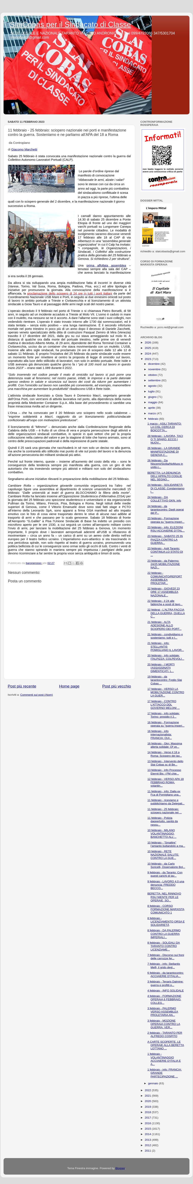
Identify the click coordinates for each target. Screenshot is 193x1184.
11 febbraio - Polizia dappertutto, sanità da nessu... (162, 821)
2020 (148, 1101)
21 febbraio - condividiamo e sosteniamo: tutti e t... (165, 636)
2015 (148, 1128)
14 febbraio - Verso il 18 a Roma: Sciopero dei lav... (164, 754)
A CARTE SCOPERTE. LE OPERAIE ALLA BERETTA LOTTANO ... (165, 1045)
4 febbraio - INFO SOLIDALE (165, 990)
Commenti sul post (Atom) (36, 694)
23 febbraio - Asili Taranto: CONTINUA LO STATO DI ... (165, 552)
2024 (148, 353)
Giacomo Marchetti (24, 149)
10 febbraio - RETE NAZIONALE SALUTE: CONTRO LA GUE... (163, 855)
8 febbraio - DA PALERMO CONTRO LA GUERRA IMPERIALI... (164, 934)
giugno (152, 396)
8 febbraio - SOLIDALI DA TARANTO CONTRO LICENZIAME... (163, 946)
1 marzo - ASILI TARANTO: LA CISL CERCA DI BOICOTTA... (164, 427)
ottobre (153, 374)
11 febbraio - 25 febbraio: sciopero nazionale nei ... (164, 811)
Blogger (120, 1168)
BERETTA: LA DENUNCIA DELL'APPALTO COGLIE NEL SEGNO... (164, 476)
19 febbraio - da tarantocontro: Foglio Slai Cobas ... (164, 680)
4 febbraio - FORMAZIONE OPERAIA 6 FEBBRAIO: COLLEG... (164, 999)
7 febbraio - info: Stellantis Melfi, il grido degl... (163, 965)
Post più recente (22, 686)
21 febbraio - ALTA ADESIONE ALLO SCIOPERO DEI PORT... (164, 625)
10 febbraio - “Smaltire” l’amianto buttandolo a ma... (166, 844)
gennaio (153, 1083)
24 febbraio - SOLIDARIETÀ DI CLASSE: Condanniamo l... (165, 488)
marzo (152, 413)
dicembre (154, 363)
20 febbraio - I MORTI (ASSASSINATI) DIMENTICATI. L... (161, 668)
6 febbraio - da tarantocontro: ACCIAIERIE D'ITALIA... (165, 974)
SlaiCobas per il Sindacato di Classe (70, 24)
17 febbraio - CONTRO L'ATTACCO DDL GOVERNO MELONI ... (163, 704)
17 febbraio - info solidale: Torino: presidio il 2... (163, 715)
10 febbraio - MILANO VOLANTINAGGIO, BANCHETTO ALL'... (161, 833)
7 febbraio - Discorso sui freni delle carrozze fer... (165, 956)
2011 (148, 1150)
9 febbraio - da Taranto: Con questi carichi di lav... (165, 874)
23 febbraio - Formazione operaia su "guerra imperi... (165, 520)
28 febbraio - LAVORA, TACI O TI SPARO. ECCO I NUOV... (165, 439)
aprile (152, 407)
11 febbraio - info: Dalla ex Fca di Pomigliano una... (164, 793)
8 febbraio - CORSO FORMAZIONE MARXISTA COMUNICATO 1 (165, 909)
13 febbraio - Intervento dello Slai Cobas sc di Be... (165, 763)
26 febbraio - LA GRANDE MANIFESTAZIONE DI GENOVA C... (163, 451)
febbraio (153, 418)
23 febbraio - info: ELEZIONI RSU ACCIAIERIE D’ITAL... (166, 529)
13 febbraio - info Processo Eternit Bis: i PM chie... (164, 771)
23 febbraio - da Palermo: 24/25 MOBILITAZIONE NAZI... (163, 564)
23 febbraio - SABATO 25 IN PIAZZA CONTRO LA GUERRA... (165, 539)
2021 (148, 1095)
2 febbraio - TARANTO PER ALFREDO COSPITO (164, 1034)
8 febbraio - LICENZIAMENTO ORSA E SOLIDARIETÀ (166, 921)
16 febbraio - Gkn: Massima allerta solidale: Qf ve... (164, 745)
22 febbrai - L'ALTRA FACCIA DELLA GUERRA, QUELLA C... (166, 613)
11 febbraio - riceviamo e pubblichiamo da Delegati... (166, 802)
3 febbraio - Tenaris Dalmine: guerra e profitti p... (165, 983)
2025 (148, 348)
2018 (148, 1112)
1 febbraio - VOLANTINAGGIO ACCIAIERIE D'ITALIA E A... (164, 1059)
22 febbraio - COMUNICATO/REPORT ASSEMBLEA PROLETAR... (164, 578)
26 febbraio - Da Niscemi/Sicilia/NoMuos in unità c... (165, 464)
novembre (154, 369)
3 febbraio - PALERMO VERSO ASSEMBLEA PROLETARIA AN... (162, 1012)
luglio (151, 391)
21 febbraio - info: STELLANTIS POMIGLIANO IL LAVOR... (165, 646)
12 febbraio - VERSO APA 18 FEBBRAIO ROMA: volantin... (165, 782)
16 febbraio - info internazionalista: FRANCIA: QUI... (159, 734)
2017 (148, 1117)
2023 (148, 359)
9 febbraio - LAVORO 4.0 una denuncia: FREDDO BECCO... (165, 885)
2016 (148, 1123)
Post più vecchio (116, 686)
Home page (69, 686)
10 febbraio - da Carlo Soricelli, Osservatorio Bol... (166, 865)
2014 (148, 1134)
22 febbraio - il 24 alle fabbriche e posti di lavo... (165, 602)
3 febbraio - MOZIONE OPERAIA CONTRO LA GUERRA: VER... (163, 1024)
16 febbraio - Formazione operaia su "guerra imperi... (165, 724)
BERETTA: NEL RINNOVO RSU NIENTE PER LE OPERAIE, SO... (164, 897)
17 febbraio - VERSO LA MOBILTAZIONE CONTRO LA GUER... (165, 692)
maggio (153, 402)
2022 (148, 1090)
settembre (154, 380)
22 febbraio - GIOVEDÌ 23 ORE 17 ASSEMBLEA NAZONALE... (163, 592)
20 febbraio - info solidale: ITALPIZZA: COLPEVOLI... (165, 657)
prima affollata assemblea (106, 265)
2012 (148, 1145)
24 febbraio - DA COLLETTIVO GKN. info (164, 499)
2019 (148, 1106)
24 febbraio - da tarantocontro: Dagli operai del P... (165, 509)
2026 (148, 342)
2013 (148, 1139)
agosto (152, 385)
